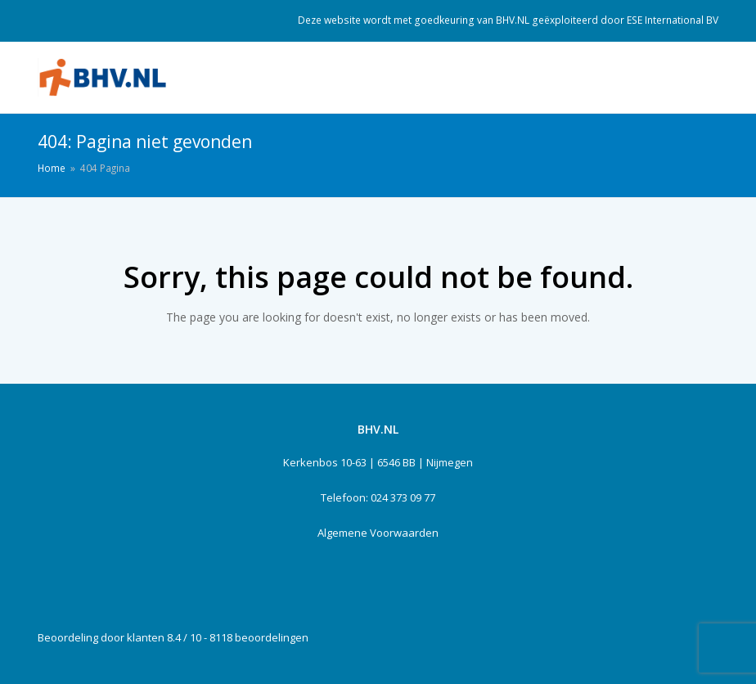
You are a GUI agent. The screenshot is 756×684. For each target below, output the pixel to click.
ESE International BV (672, 20)
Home (51, 167)
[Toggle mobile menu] (709, 77)
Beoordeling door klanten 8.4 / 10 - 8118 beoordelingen (173, 637)
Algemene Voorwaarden (378, 532)
